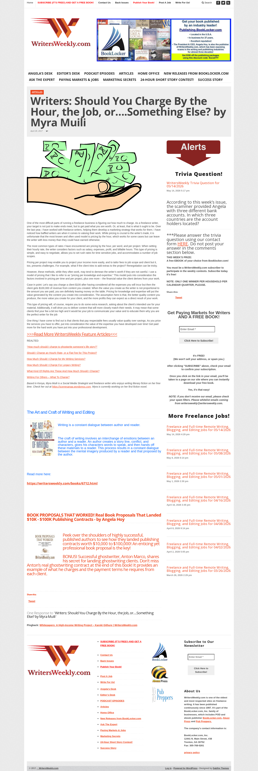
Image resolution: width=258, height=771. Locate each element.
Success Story (210, 79)
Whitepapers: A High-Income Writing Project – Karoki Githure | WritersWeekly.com (88, 625)
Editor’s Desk (68, 73)
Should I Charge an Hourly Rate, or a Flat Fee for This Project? (62, 352)
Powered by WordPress (185, 768)
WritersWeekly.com (48, 768)
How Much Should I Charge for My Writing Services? (56, 358)
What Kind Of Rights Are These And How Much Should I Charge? (63, 371)
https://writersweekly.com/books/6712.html (62, 483)
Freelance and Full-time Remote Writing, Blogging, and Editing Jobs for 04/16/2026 (199, 498)
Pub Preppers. (204, 721)
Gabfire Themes (221, 768)
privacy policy (192, 752)
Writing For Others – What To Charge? (48, 377)
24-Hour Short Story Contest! (167, 79)
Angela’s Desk (40, 73)
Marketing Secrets (119, 79)
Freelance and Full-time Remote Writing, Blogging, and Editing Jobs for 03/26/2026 (199, 569)
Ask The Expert (42, 79)
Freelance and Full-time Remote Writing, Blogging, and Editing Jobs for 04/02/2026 (199, 545)
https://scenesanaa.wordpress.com (71, 386)
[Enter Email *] (197, 329)
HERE (183, 244)
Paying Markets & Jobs (79, 79)
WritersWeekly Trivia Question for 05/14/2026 (193, 184)
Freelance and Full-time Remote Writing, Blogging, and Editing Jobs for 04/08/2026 (199, 522)
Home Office (148, 73)
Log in (168, 768)
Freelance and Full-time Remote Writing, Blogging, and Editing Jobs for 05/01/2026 (199, 475)
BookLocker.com (212, 718)
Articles (126, 73)
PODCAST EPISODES (99, 73)
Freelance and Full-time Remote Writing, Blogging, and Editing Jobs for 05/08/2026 (199, 451)
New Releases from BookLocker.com (196, 73)
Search (207, 2)
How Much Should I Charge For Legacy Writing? (54, 365)
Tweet (31, 601)
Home (30, 2)
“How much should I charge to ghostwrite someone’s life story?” (62, 346)
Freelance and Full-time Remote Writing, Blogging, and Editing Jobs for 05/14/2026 (199, 428)
